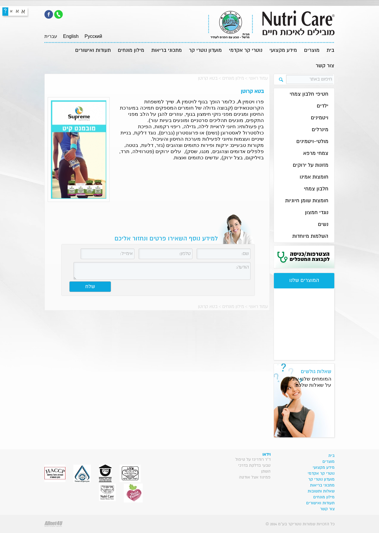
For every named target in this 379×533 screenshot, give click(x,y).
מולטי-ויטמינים (312, 141)
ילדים (322, 106)
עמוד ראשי (258, 78)
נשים (323, 224)
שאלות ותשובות (321, 491)
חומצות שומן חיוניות (306, 201)
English (70, 36)
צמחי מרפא (315, 153)
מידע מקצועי (283, 50)
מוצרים (311, 50)
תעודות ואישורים (93, 50)
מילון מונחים (131, 50)
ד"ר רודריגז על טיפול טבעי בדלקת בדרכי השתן (253, 465)
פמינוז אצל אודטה (255, 477)
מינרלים (320, 130)
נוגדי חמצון (316, 213)
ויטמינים (319, 118)
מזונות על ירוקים (310, 165)
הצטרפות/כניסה (310, 257)
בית (330, 50)
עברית (50, 36)
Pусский (93, 36)
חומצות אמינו (314, 177)
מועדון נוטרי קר (205, 50)
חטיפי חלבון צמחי (309, 94)
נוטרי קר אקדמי (245, 50)
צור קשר (325, 66)
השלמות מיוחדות (310, 236)
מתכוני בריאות (166, 50)
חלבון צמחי (316, 189)
